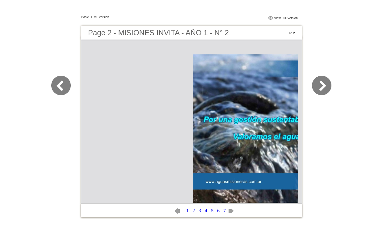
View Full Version (286, 18)
